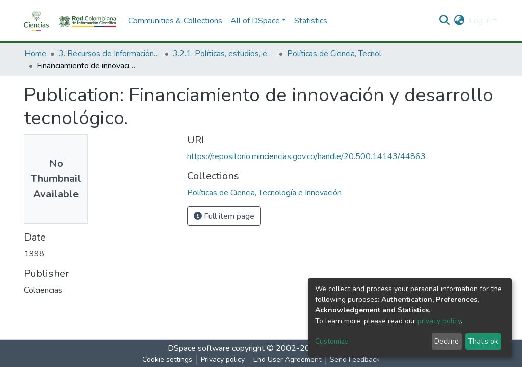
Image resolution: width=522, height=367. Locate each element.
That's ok (483, 341)
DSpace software (199, 348)
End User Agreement (287, 359)
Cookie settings (167, 359)
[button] (459, 21)
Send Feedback (355, 359)
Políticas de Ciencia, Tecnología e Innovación (338, 53)
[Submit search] (444, 21)
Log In (480, 21)
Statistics (310, 21)
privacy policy (439, 321)
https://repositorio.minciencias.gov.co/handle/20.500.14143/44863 (306, 156)
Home (35, 53)
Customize (331, 341)
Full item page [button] (224, 216)
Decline (446, 341)
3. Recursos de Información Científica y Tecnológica (110, 53)
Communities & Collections (175, 21)
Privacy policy (223, 359)
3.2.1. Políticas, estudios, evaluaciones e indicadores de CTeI (224, 53)
